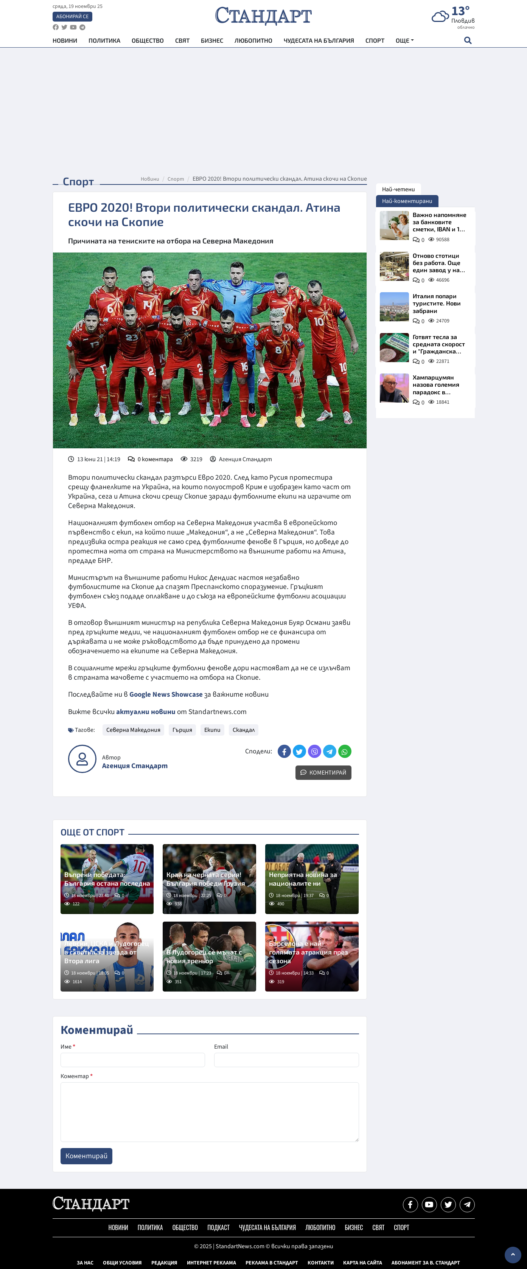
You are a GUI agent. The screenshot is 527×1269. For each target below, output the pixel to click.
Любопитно (253, 41)
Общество (148, 41)
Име (68, 1046)
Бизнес (212, 41)
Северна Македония (133, 729)
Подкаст (218, 1227)
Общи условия (122, 1262)
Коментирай (323, 772)
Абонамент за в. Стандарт (426, 1262)
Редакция (164, 1262)
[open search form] (468, 42)
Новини (65, 41)
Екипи (212, 729)
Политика (104, 41)
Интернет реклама (211, 1262)
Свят (182, 41)
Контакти (321, 1262)
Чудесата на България (319, 41)
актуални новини (146, 711)
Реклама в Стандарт (272, 1262)
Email (221, 1046)
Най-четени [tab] (398, 189)
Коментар (77, 1076)
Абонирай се (72, 17)
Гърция (182, 729)
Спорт (374, 41)
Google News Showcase (167, 694)
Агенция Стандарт (135, 765)
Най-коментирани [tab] (407, 201)
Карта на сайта (362, 1262)
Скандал (244, 729)
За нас (85, 1262)
